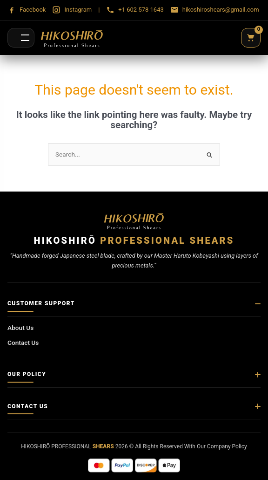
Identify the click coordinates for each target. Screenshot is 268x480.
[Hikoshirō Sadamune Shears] (72, 37)
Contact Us (23, 342)
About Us (20, 327)
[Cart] (251, 38)
